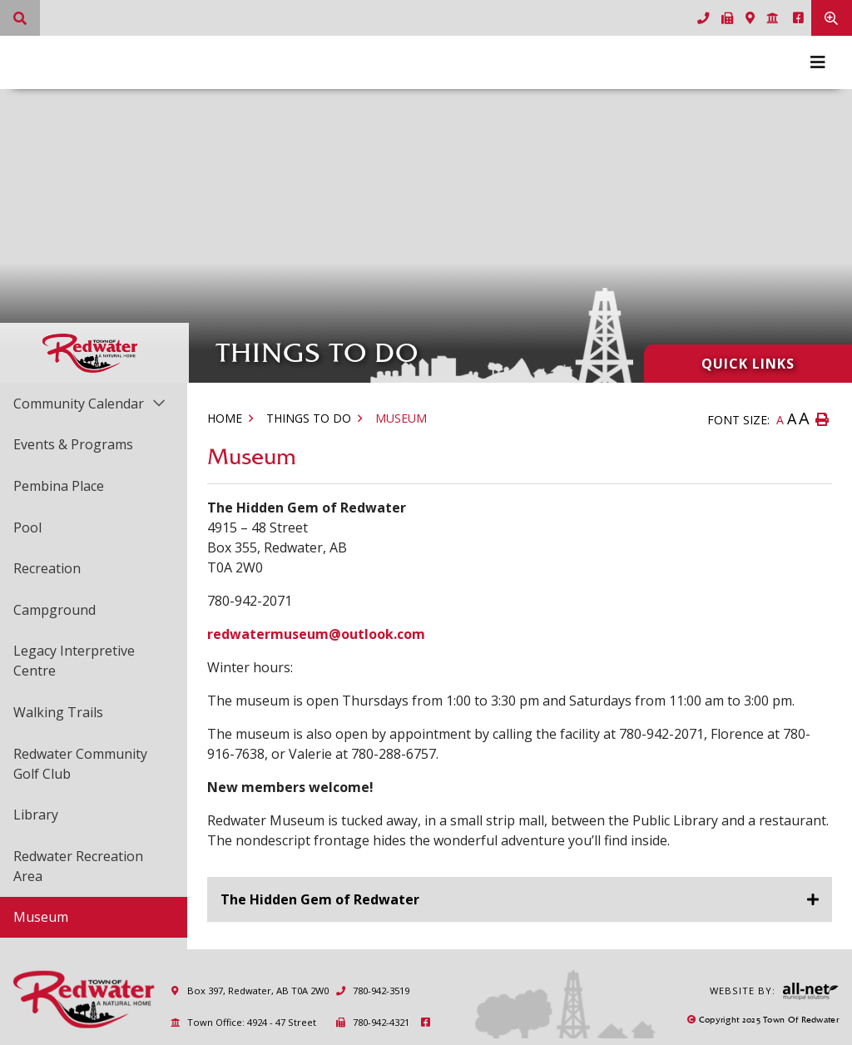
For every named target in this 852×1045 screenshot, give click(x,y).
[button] (158, 402)
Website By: (774, 991)
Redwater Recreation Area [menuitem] (78, 866)
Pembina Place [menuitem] (58, 486)
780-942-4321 (371, 1022)
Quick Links (748, 363)
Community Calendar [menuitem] (78, 403)
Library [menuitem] (35, 814)
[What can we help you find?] (20, 18)
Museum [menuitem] (40, 917)
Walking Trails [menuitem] (58, 712)
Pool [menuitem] (27, 527)
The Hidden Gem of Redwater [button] (319, 899)
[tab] (519, 900)
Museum (401, 418)
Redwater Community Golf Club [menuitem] (80, 764)
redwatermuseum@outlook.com (316, 634)
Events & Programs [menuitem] (73, 444)
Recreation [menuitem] (47, 568)
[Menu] (818, 62)
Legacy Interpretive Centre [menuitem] (74, 660)
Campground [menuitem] (54, 610)
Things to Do (308, 418)
